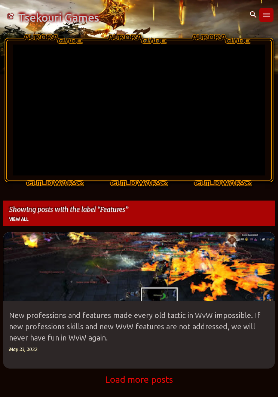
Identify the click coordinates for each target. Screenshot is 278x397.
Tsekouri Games (58, 17)
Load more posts (139, 380)
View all (18, 219)
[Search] (253, 15)
